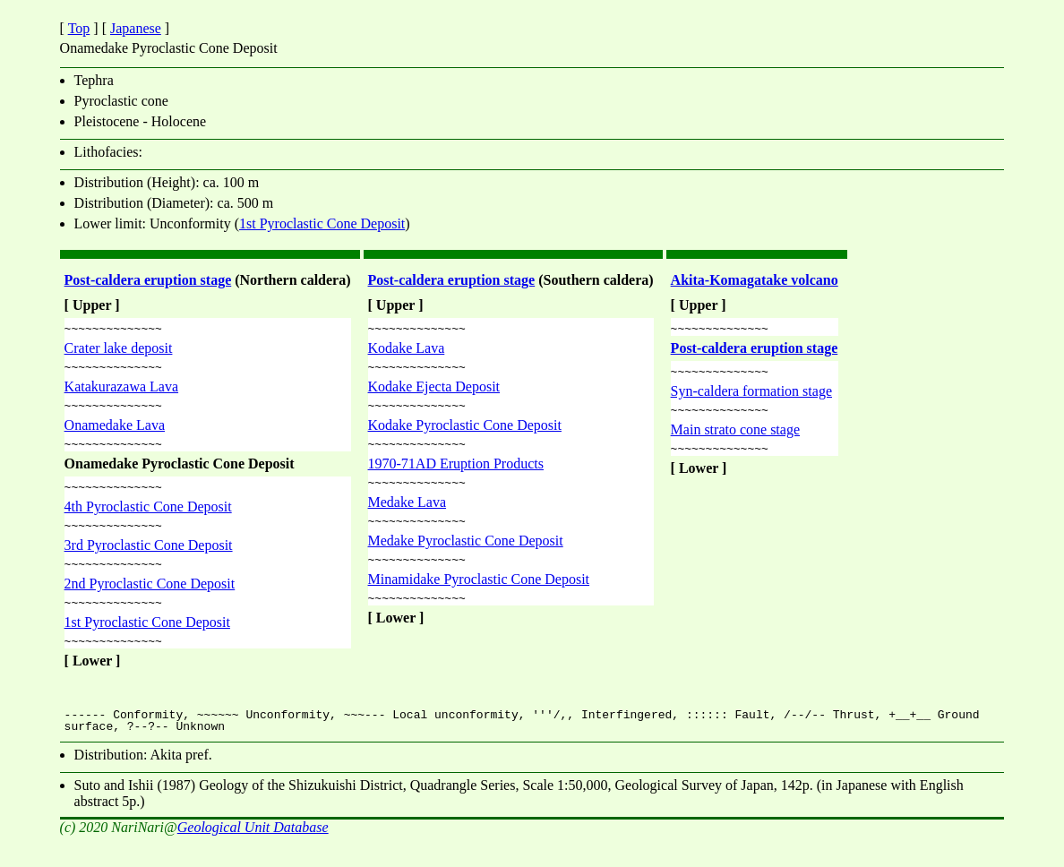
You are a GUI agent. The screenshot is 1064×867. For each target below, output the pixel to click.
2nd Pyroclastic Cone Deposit (150, 602)
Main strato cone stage (735, 437)
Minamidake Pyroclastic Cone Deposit (479, 597)
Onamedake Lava (114, 433)
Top (79, 28)
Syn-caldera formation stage (751, 396)
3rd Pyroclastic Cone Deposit (148, 561)
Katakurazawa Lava (121, 391)
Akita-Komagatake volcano (754, 280)
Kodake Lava (406, 350)
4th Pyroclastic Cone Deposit (148, 520)
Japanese (135, 28)
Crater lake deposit (118, 350)
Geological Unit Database (253, 851)
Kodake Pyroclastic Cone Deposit (465, 433)
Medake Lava (407, 515)
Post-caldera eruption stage (148, 280)
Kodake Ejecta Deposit (434, 391)
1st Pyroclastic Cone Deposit (322, 223)
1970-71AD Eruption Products (456, 474)
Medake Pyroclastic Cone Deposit (465, 556)
